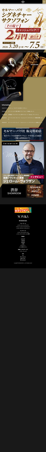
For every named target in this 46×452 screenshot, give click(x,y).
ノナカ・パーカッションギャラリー (23, 226)
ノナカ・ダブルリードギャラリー (23, 228)
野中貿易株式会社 (23, 220)
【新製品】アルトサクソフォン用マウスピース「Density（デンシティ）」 (23, 114)
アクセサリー (23, 245)
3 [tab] (23, 48)
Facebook (23, 259)
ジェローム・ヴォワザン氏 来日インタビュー (17, 108)
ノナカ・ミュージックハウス (23, 224)
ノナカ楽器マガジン (23, 246)
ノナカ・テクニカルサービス (23, 232)
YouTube (23, 258)
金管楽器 (23, 242)
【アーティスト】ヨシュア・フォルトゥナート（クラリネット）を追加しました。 (25, 122)
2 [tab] (21, 48)
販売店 (23, 236)
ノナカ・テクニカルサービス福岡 (23, 233)
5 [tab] (26, 48)
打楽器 (23, 243)
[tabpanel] (23, 27)
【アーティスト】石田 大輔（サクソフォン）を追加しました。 (21, 111)
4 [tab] (24, 48)
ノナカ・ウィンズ (23, 251)
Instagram (23, 256)
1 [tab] (19, 48)
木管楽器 (23, 240)
